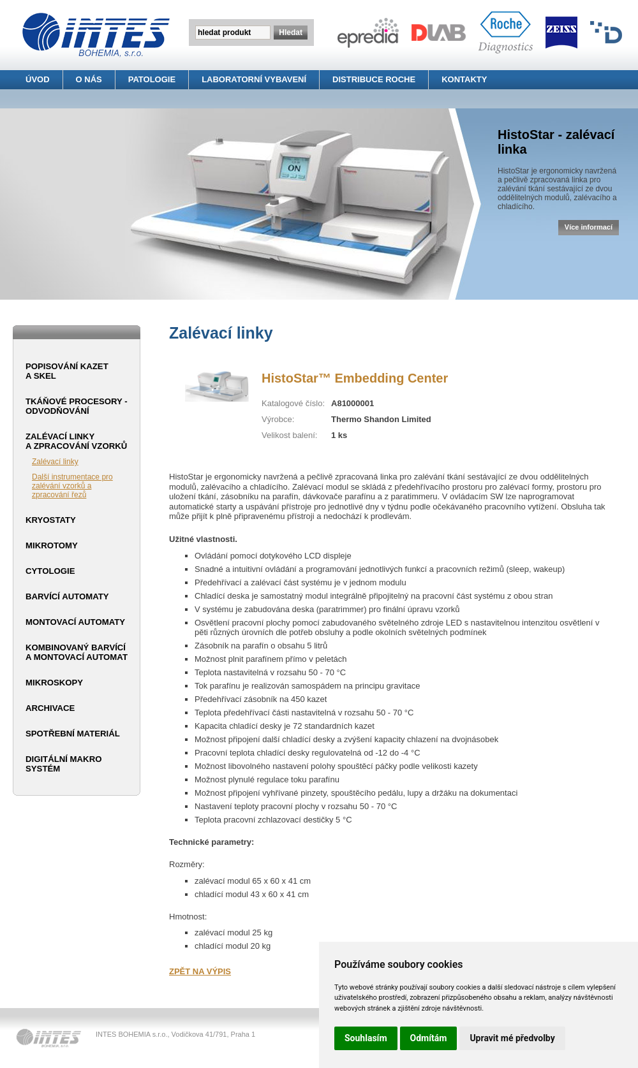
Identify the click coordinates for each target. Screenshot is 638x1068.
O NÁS (89, 79)
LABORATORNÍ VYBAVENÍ (254, 79)
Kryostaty (51, 520)
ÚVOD (38, 79)
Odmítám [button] (428, 1038)
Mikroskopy (54, 682)
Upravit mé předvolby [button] (512, 1038)
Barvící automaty (67, 596)
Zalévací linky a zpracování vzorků (76, 441)
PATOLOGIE (151, 79)
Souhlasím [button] (366, 1038)
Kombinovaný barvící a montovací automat (77, 652)
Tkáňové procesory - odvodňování (77, 406)
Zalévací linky (55, 461)
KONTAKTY (464, 79)
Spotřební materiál (73, 733)
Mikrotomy (52, 545)
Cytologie (50, 571)
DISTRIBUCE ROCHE (373, 79)
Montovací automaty (75, 622)
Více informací (588, 227)
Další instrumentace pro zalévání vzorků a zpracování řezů (72, 485)
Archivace (50, 708)
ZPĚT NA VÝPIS (200, 971)
